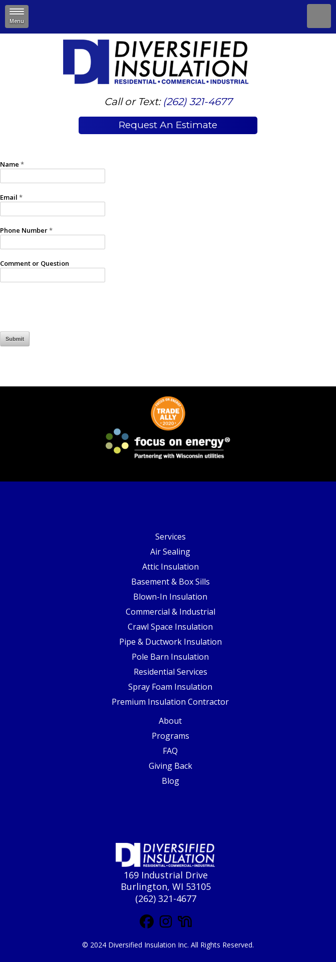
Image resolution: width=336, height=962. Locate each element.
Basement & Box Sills (170, 581)
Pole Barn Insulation (170, 656)
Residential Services (170, 671)
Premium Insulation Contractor (170, 701)
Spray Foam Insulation (170, 686)
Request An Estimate (168, 125)
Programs (170, 735)
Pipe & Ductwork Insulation (170, 641)
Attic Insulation (170, 566)
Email (11, 197)
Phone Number (26, 230)
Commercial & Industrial (170, 611)
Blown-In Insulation (170, 596)
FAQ (170, 750)
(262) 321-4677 (197, 102)
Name (12, 164)
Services (170, 536)
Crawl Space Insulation (170, 626)
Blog (170, 780)
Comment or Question (34, 263)
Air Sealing (170, 551)
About (170, 720)
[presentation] (76, 311)
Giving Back (170, 765)
